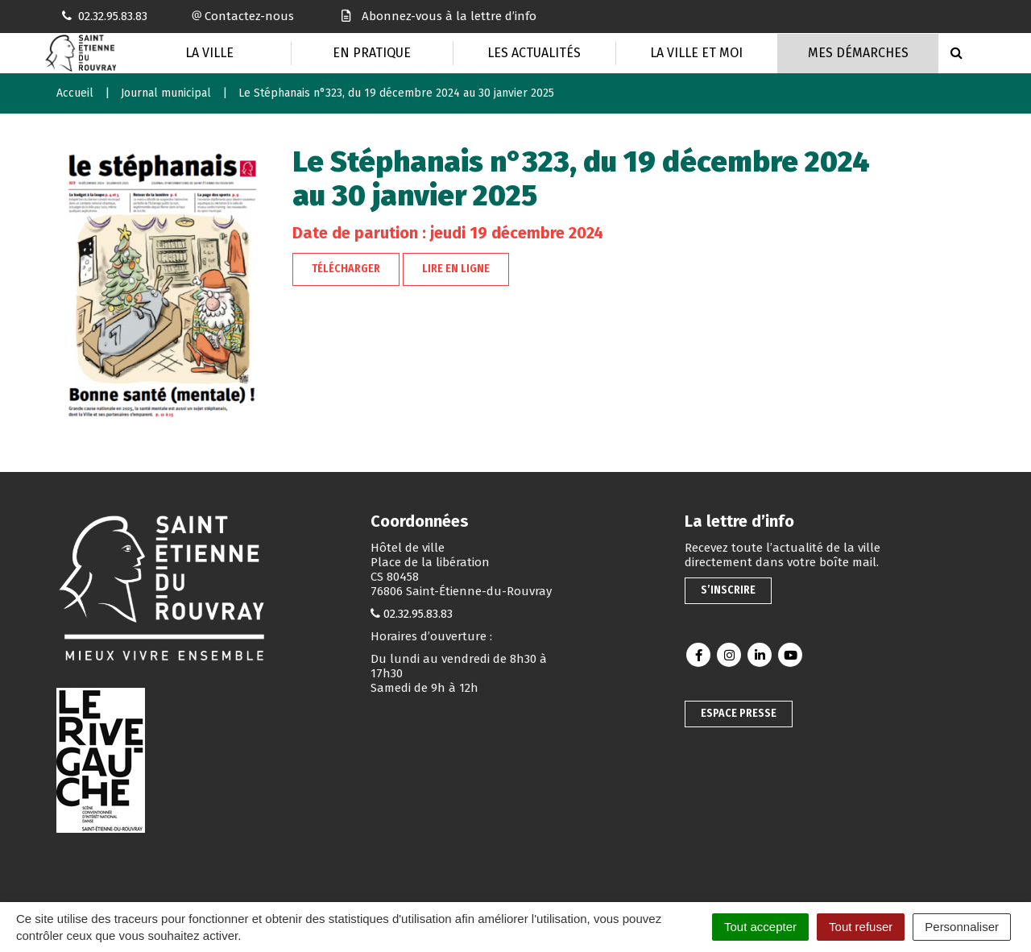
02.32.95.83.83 (418, 613)
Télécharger (346, 268)
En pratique (372, 52)
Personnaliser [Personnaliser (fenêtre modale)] (962, 926)
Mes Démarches (858, 52)
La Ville (209, 52)
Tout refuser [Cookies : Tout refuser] (860, 926)
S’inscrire (728, 590)
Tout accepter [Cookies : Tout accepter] (760, 926)
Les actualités (534, 52)
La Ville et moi (696, 52)
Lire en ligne (456, 268)
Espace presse (738, 713)
